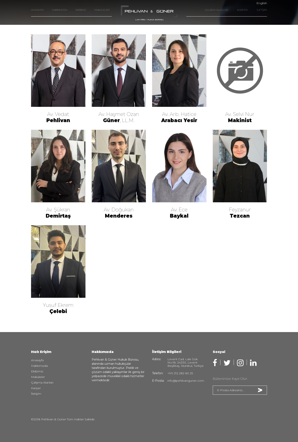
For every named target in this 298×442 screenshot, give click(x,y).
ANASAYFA (37, 9)
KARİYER (242, 9)
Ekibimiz (37, 371)
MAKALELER (101, 9)
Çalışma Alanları (42, 382)
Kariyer (36, 388)
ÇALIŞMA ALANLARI (216, 9)
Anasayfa (37, 360)
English (261, 3)
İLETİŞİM (262, 9)
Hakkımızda (39, 366)
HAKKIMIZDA (59, 9)
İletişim (36, 394)
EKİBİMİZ (81, 9)
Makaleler (38, 377)
